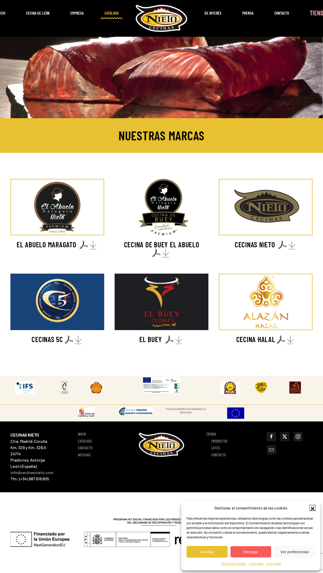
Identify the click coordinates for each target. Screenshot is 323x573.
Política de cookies (233, 563)
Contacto (281, 12)
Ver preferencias (294, 552)
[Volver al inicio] (161, 18)
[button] (312, 508)
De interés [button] (212, 12)
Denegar (250, 552)
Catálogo (111, 12)
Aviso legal (256, 563)
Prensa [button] (247, 12)
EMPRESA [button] (77, 12)
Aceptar (207, 552)
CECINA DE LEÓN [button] (37, 12)
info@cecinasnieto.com (31, 472)
